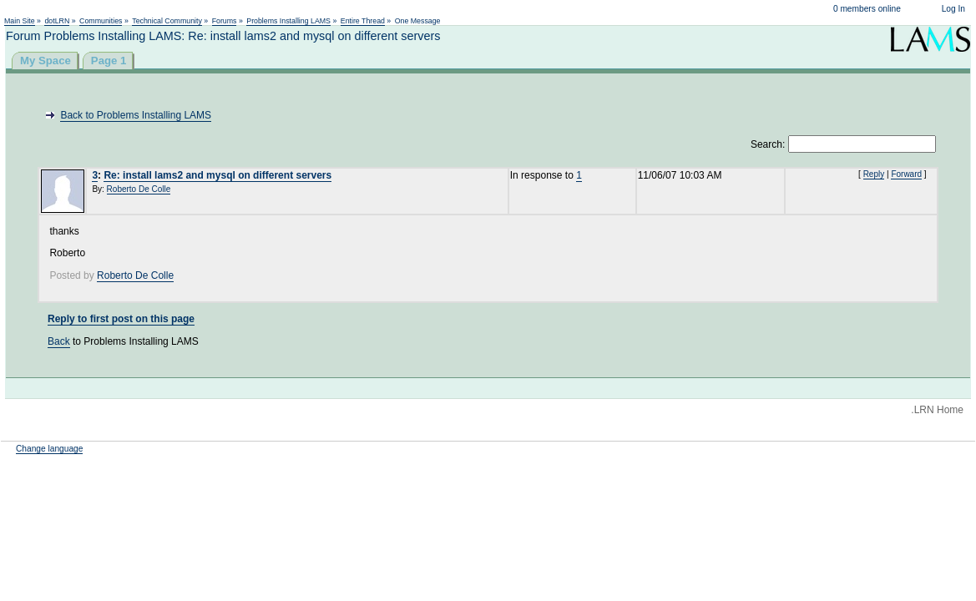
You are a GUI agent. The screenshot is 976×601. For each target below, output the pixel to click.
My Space (45, 60)
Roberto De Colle (139, 189)
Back (59, 341)
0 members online (867, 8)
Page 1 (109, 60)
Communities (100, 21)
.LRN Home (937, 410)
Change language (49, 448)
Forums (224, 21)
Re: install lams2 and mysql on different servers (217, 175)
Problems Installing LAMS (288, 21)
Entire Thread (363, 21)
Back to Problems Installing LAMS (135, 115)
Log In (953, 8)
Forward (906, 174)
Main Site (19, 21)
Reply (874, 174)
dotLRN (56, 21)
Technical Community (167, 21)
